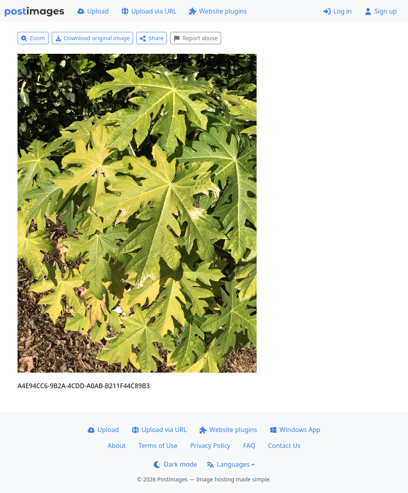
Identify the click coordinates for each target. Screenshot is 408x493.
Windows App (295, 429)
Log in (338, 11)
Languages (228, 464)
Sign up (381, 11)
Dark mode (175, 464)
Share (151, 38)
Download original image (92, 38)
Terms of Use (157, 445)
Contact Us (284, 445)
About (117, 445)
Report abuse (195, 38)
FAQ (249, 445)
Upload (93, 11)
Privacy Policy (210, 445)
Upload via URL (149, 11)
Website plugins (218, 11)
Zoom (33, 38)
